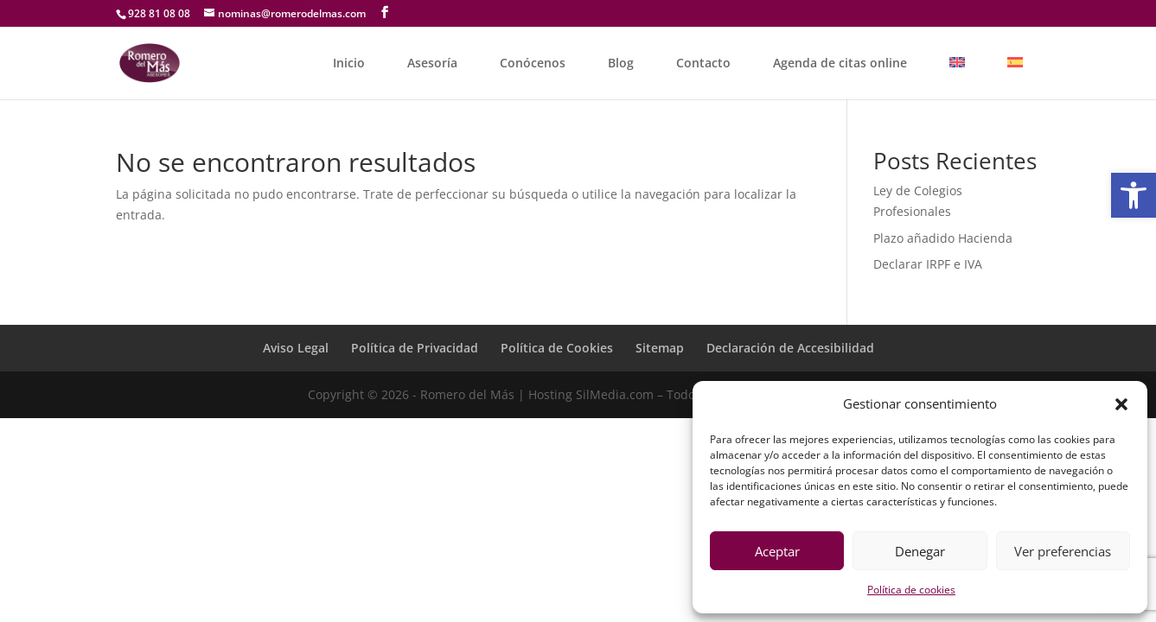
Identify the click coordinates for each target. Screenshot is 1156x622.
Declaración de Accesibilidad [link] (790, 348)
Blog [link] (621, 62)
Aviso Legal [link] (296, 348)
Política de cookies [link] (911, 589)
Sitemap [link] (659, 348)
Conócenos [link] (532, 62)
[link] (1133, 195)
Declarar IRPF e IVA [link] (927, 264)
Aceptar (777, 551)
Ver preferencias (1062, 551)
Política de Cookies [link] (557, 348)
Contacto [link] (703, 62)
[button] (1121, 404)
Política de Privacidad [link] (414, 348)
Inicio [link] (349, 62)
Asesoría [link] (432, 62)
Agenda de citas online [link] (840, 62)
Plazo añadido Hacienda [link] (942, 238)
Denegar (920, 551)
